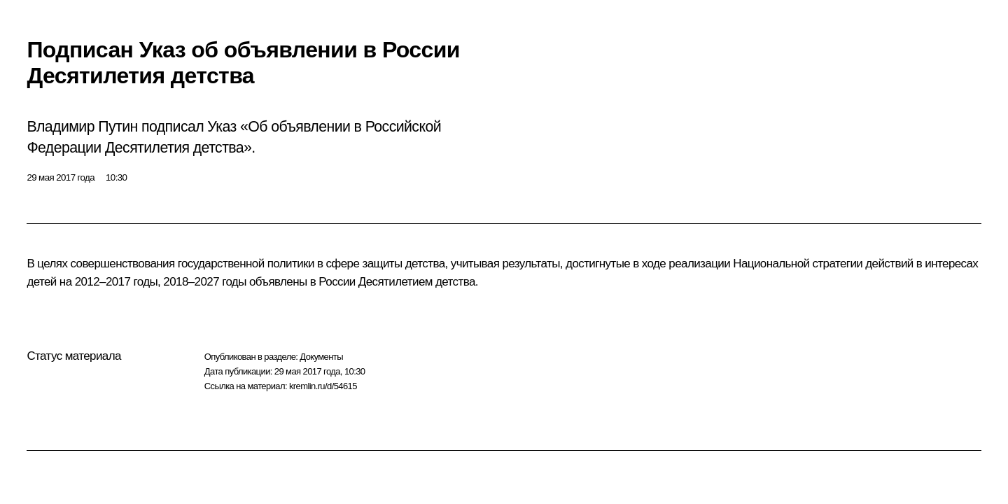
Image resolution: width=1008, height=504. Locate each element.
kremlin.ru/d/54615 (323, 386)
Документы (321, 356)
